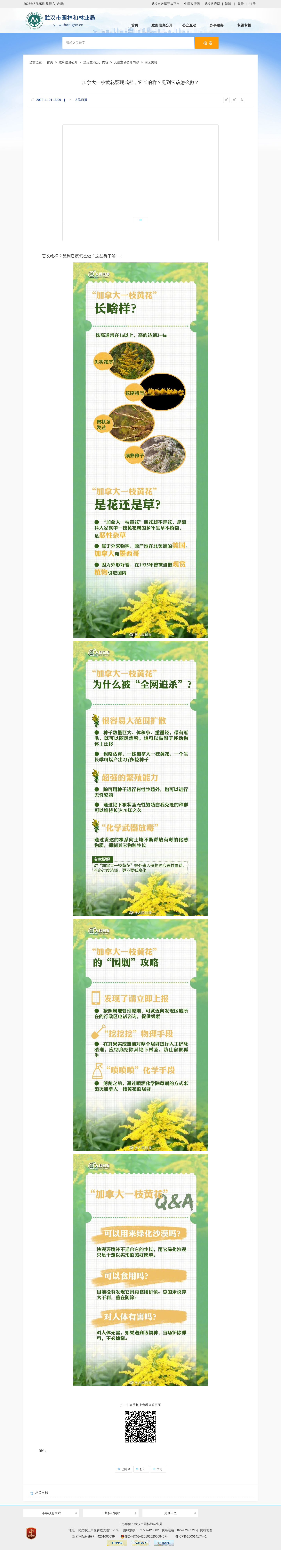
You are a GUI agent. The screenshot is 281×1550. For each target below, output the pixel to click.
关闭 (158, 1469)
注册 (252, 3)
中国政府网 (192, 3)
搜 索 (207, 43)
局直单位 (170, 1513)
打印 (141, 1469)
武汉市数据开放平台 (165, 3)
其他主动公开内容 (126, 62)
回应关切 (151, 62)
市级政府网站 (51, 1513)
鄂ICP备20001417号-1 (191, 1536)
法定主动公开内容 (95, 62)
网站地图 (206, 1530)
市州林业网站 (110, 1513)
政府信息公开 (68, 62)
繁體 (228, 3)
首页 (50, 62)
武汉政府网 (212, 3)
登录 (240, 3)
